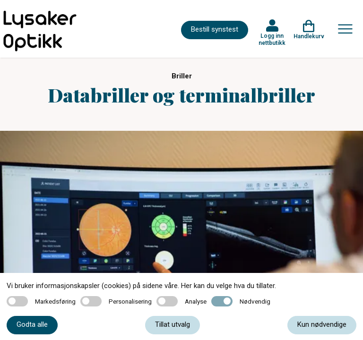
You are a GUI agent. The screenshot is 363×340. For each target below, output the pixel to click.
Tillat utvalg (172, 324)
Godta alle (32, 324)
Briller (182, 76)
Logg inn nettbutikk (272, 39)
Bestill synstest (214, 29)
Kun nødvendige (321, 324)
